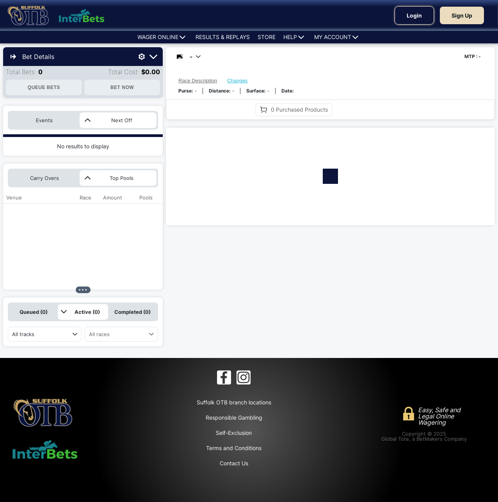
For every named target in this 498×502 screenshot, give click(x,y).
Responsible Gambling (234, 417)
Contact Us (234, 463)
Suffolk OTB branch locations (234, 402)
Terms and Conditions (233, 448)
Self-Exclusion (234, 432)
